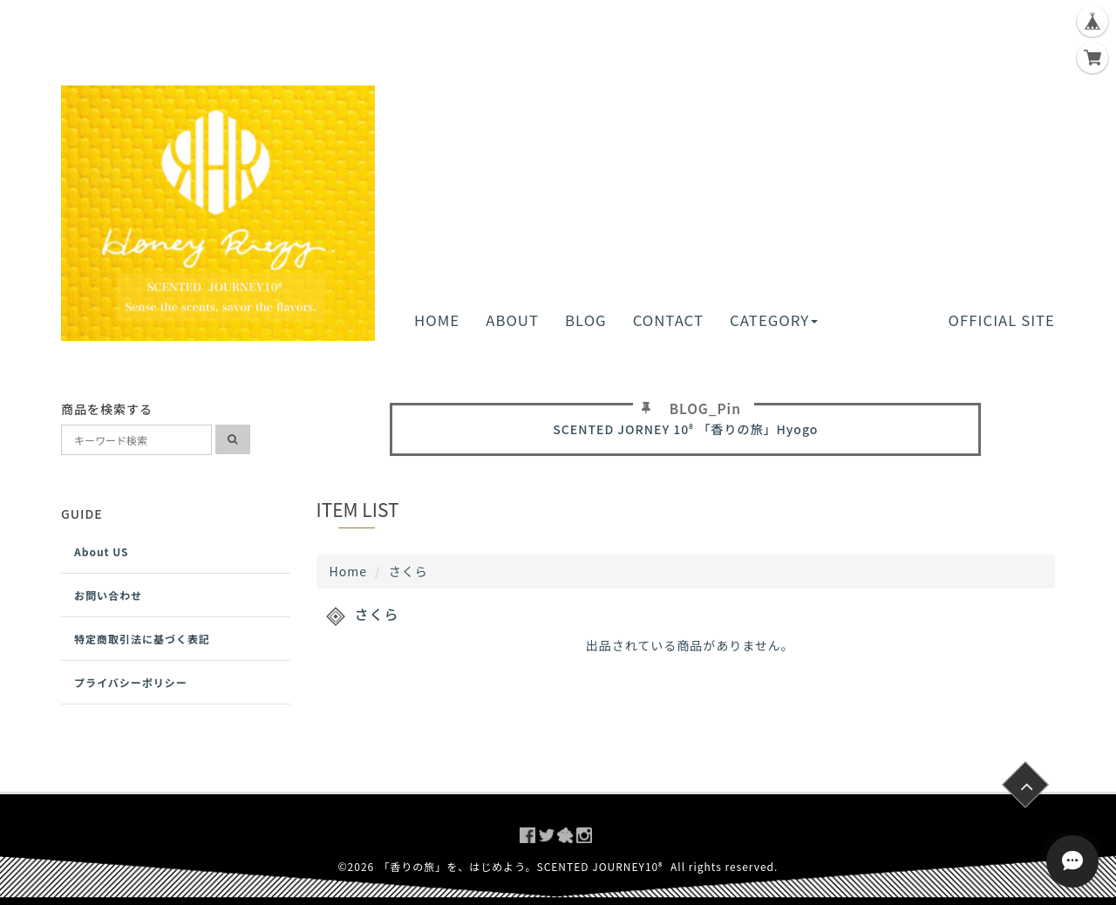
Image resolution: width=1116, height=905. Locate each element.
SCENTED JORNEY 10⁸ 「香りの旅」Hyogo (685, 429)
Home (348, 571)
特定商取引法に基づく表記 (142, 638)
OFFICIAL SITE (1002, 320)
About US (101, 551)
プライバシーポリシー (130, 682)
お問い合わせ (108, 595)
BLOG (586, 320)
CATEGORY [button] (774, 320)
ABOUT (512, 320)
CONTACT (668, 320)
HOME (436, 320)
